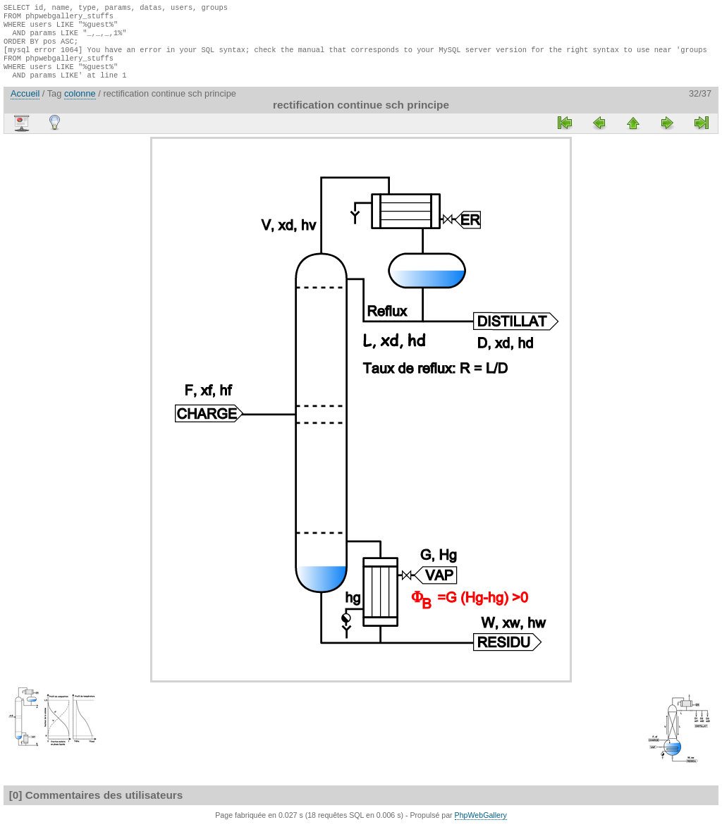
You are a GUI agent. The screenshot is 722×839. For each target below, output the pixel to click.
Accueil (25, 106)
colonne (80, 106)
